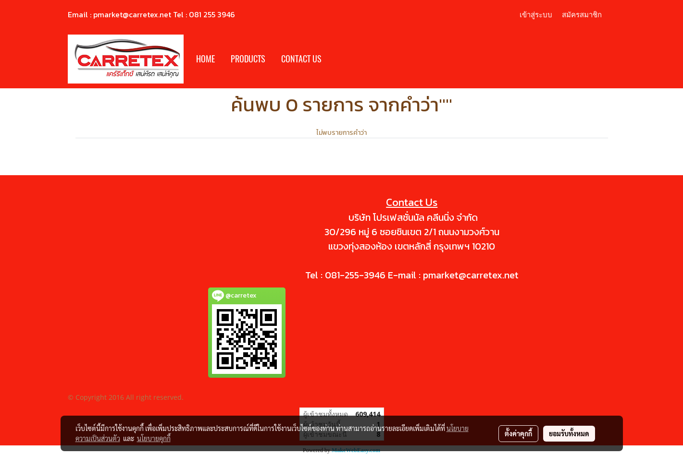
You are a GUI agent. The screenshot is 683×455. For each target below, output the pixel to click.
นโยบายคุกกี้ (154, 438)
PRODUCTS (248, 59)
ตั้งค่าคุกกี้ (518, 433)
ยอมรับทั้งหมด (569, 433)
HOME (205, 59)
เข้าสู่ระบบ (536, 14)
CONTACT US (301, 59)
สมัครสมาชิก (582, 14)
